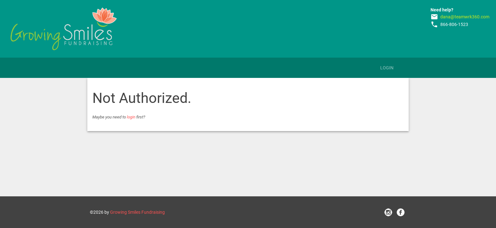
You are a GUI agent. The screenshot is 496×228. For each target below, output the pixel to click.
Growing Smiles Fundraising (137, 212)
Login (387, 68)
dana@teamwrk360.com (464, 16)
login (131, 117)
